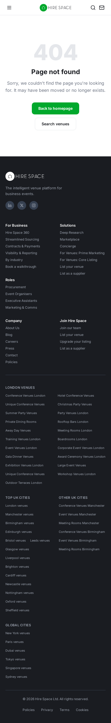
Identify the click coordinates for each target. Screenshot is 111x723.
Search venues (55, 123)
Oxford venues (15, 601)
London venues (16, 506)
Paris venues (14, 642)
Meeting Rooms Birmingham (79, 549)
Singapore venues (18, 668)
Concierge (68, 246)
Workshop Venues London (77, 474)
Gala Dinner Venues (19, 456)
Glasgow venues (17, 549)
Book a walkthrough (20, 267)
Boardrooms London (72, 439)
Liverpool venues (17, 558)
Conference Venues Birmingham (82, 532)
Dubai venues (15, 650)
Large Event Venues (72, 465)
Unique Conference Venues (25, 404)
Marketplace (69, 239)
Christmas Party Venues (75, 404)
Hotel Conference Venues (76, 395)
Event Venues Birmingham (78, 540)
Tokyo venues (15, 659)
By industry (14, 260)
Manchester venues (19, 514)
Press (9, 348)
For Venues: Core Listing (78, 260)
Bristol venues (15, 540)
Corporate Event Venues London (81, 448)
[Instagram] (33, 205)
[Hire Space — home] (56, 7)
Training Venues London (23, 439)
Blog (8, 335)
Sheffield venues (17, 610)
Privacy (47, 710)
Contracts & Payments (22, 246)
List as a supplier (72, 273)
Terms (64, 710)
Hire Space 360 (17, 232)
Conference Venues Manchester (81, 506)
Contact (11, 355)
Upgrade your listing (75, 341)
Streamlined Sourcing (22, 239)
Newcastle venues (18, 584)
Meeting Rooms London (75, 430)
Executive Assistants (21, 301)
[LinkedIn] (9, 205)
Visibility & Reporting (21, 253)
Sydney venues (16, 677)
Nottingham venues (19, 593)
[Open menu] (9, 7)
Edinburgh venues (18, 532)
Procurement (15, 287)
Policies (11, 362)
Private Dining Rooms (20, 422)
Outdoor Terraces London (23, 483)
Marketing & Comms (21, 307)
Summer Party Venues (21, 413)
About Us (12, 328)
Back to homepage (55, 108)
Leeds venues (40, 540)
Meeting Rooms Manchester (79, 523)
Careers (11, 341)
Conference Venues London (25, 395)
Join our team (70, 328)
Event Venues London (21, 448)
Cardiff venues (15, 575)
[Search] (93, 7)
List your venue (72, 267)
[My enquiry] (102, 7)
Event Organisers (18, 294)
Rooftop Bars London (73, 422)
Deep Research (72, 232)
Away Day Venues (18, 430)
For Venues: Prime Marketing (82, 253)
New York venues (17, 633)
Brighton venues (17, 567)
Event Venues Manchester (77, 514)
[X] (21, 205)
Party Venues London (73, 413)
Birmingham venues (19, 523)
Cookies (82, 710)
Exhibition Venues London (24, 465)
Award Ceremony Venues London (82, 456)
